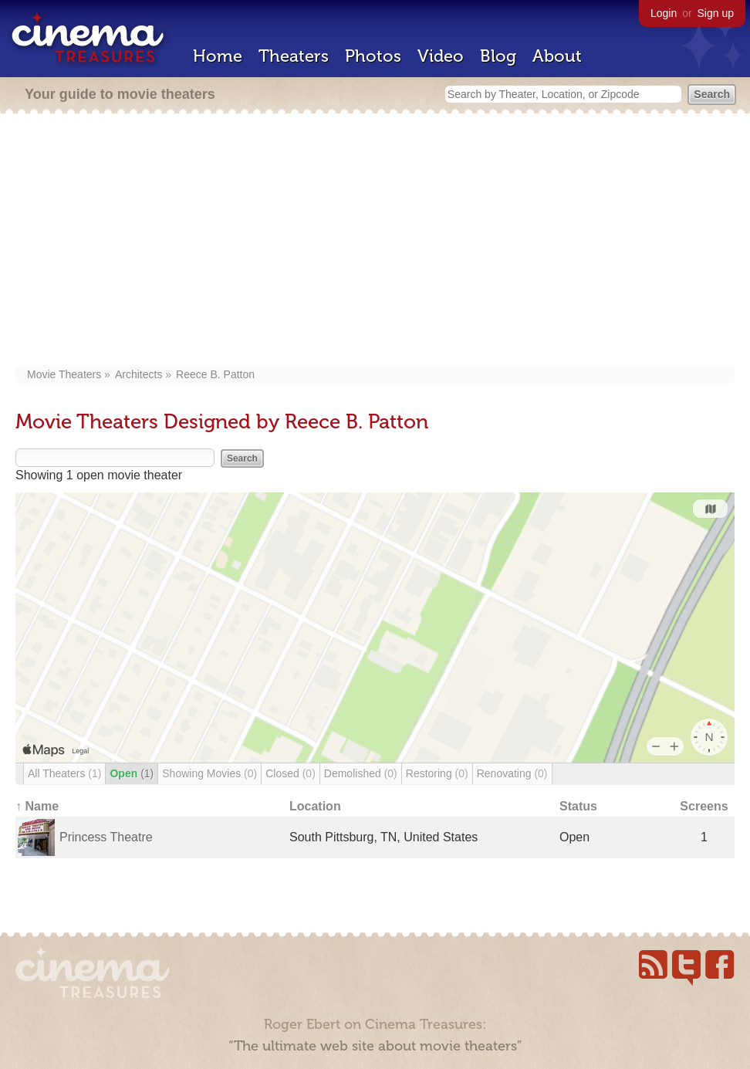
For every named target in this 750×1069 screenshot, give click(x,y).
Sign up (716, 13)
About (557, 56)
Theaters (293, 56)
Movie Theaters (64, 374)
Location (315, 806)
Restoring (437, 773)
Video (440, 56)
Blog (498, 56)
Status (578, 806)
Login (663, 13)
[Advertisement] (375, 241)
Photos (373, 56)
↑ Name (37, 806)
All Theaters (64, 773)
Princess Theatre (106, 837)
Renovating (512, 773)
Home (217, 56)
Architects (138, 374)
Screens (704, 806)
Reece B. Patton (215, 374)
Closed (290, 773)
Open (132, 773)
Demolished (360, 773)
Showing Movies (209, 773)
